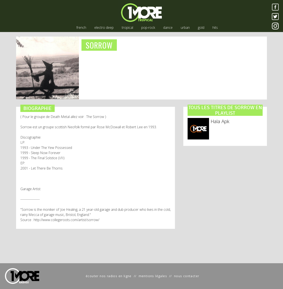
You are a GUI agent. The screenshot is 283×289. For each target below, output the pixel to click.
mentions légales (153, 276)
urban (185, 27)
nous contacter (186, 276)
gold (201, 27)
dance (168, 27)
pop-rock (148, 27)
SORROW (99, 45)
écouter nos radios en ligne (109, 276)
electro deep (104, 27)
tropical (127, 27)
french (81, 27)
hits (215, 27)
